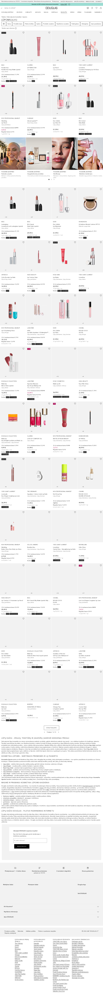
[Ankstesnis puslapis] (44, 732)
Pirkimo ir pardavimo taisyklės (47, 931)
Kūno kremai (37, 958)
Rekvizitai (20, 931)
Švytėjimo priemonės (40, 960)
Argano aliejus (76, 974)
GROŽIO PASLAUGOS (67, 1)
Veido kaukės (38, 949)
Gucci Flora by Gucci (59, 974)
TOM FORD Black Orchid (60, 949)
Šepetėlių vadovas (77, 970)
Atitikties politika (31, 931)
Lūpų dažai (37, 972)
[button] (51, 906)
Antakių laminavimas (78, 966)
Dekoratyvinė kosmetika (14, 17)
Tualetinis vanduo (39, 979)
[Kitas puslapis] (58, 732)
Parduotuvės (90, 1)
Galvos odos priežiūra (78, 964)
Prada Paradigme (58, 985)
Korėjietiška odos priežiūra (80, 953)
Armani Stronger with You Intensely (60, 969)
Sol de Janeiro (19, 979)
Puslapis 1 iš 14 (51, 732)
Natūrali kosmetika (77, 947)
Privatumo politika (10, 931)
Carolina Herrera (20, 970)
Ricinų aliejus (75, 962)
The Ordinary (19, 943)
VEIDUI (72, 12)
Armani (17, 945)
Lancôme (17, 964)
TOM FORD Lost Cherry (60, 941)
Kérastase (18, 949)
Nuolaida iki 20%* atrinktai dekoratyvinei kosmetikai (45, 4)
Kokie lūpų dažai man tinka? (80, 951)
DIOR (16, 962)
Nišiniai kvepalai (38, 947)
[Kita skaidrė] (100, 162)
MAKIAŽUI (64, 12)
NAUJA (46, 12)
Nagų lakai (37, 970)
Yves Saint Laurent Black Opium (60, 944)
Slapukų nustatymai (10, 933)
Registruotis (21, 846)
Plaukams (88, 12)
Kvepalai (55, 12)
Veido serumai (38, 957)
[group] (51, 179)
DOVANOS (99, 1)
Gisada (17, 966)
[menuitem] (9, 12)
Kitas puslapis (51, 727)
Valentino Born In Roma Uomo (60, 952)
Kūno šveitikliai (38, 974)
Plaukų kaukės (38, 962)
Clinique (17, 955)
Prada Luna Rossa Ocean (60, 989)
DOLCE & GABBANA (21, 957)
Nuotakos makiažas (77, 943)
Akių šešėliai (37, 964)
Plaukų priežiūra (38, 976)
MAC (16, 951)
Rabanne (17, 958)
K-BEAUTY (29, 12)
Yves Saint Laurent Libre (60, 983)
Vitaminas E (75, 968)
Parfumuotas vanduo (40, 966)
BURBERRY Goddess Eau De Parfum (61, 977)
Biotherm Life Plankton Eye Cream (61, 980)
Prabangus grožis (77, 941)
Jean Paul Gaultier (20, 974)
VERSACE (17, 978)
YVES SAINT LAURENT (21, 953)
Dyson (17, 947)
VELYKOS (19, 12)
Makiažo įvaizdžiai (77, 949)
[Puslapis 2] (51, 179)
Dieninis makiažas (77, 976)
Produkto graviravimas (78, 945)
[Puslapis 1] (49, 179)
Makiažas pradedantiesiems (80, 972)
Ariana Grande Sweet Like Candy (60, 957)
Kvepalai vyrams (38, 951)
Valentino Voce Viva (59, 991)
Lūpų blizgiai (37, 953)
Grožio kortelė (79, 1)
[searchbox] (17, 8)
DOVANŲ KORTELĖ (7, 12)
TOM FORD (18, 976)
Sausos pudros (38, 955)
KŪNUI (79, 12)
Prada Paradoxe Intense (60, 972)
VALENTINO (18, 972)
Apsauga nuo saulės (78, 978)
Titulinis (3, 17)
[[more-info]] (9, 28)
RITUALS (17, 968)
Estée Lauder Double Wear (61, 955)
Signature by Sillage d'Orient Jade (61, 961)
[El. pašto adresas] (30, 840)
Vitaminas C (75, 958)
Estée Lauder (19, 960)
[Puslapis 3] (54, 179)
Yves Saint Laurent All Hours (61, 964)
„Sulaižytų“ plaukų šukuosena (80, 957)
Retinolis (74, 955)
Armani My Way (57, 947)
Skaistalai (36, 968)
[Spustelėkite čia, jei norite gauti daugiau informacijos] (69, 4)
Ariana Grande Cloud (59, 987)
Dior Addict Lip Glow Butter (61, 966)
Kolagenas (75, 960)
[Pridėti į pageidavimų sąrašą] (23, 32)
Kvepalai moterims (39, 945)
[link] (13, 56)
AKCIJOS (38, 12)
